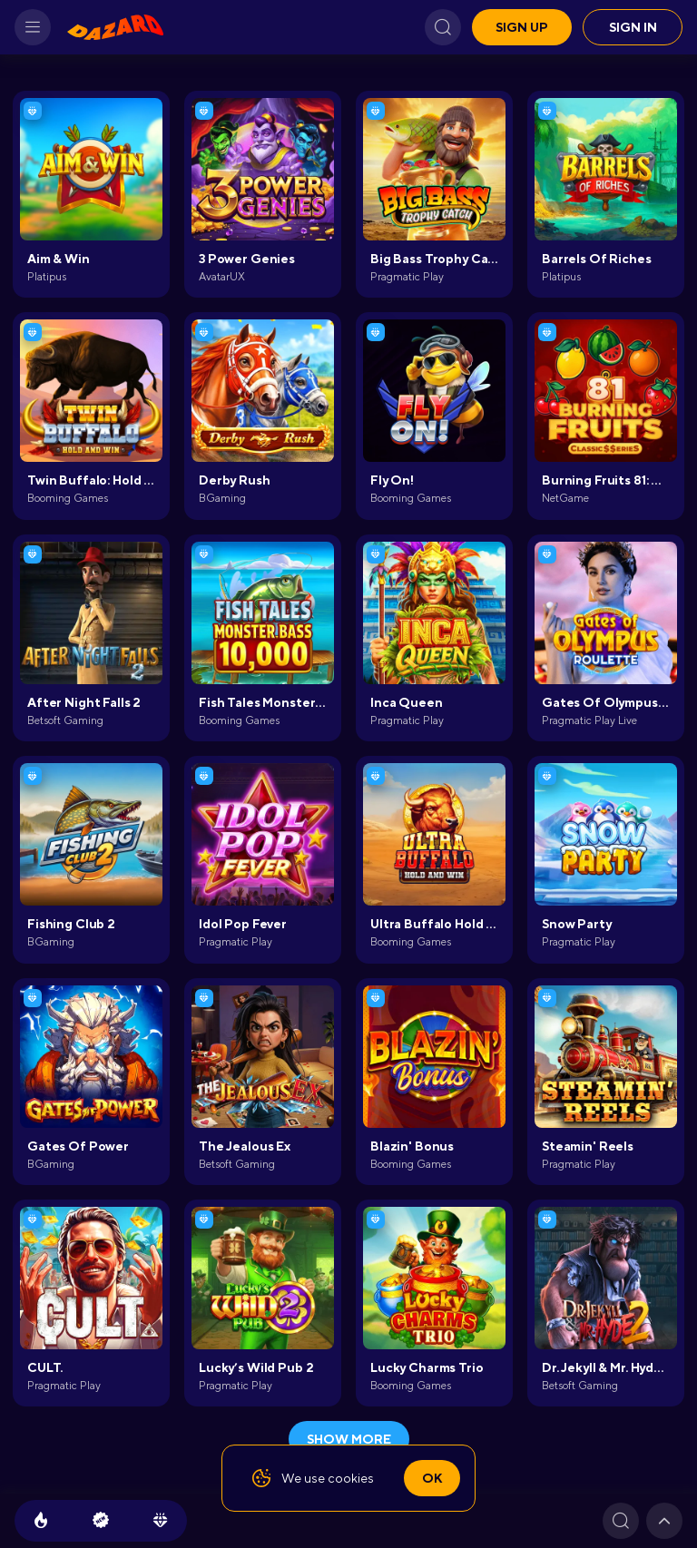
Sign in (633, 27)
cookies (351, 1478)
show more (349, 1439)
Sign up (522, 27)
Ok (432, 1478)
